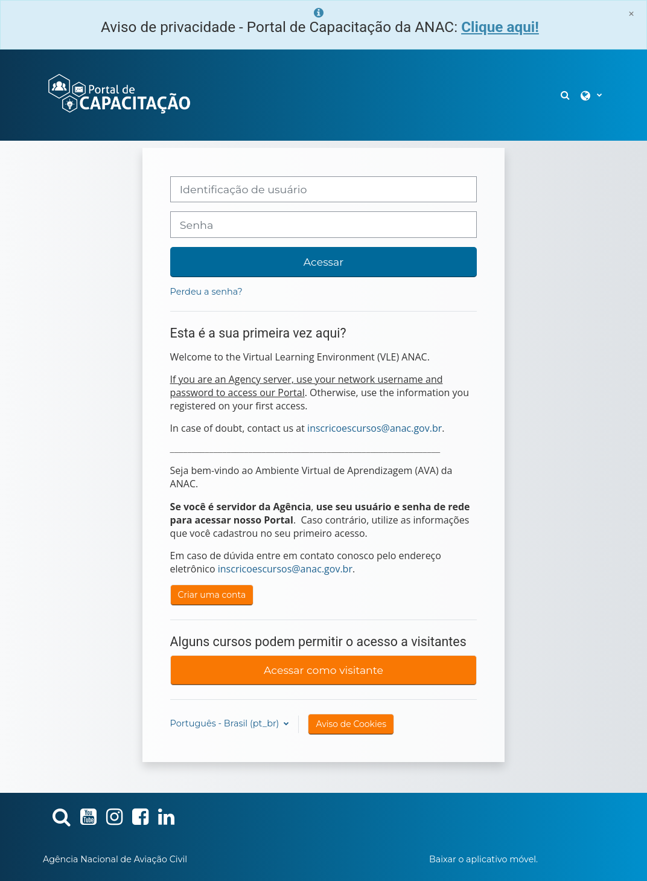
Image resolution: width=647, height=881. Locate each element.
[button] (566, 95)
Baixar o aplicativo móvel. (483, 859)
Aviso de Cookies (351, 724)
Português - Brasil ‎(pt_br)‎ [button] (226, 723)
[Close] (631, 13)
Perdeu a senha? (206, 291)
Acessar (323, 261)
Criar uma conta (212, 594)
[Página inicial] (118, 94)
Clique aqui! (500, 27)
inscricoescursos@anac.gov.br (374, 428)
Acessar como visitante (323, 670)
